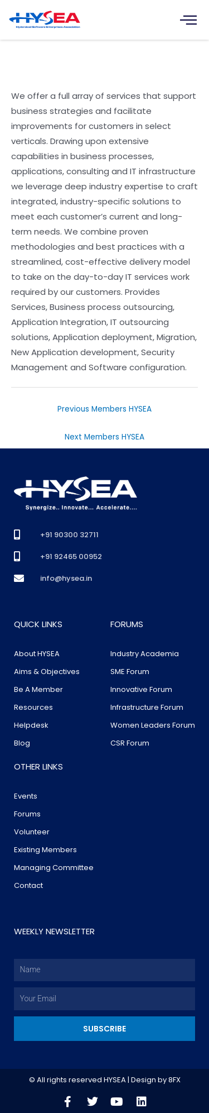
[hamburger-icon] (188, 20)
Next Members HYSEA (104, 437)
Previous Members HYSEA (104, 409)
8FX (174, 1079)
